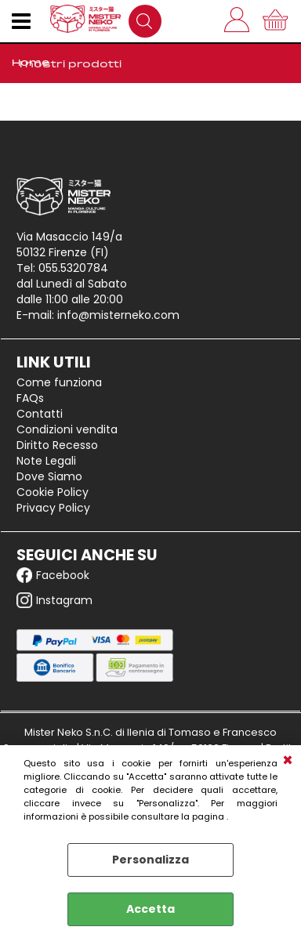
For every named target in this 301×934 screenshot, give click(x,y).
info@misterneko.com (118, 315)
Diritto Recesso (57, 445)
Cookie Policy (52, 492)
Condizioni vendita (67, 429)
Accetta (150, 909)
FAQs (30, 398)
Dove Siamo (49, 476)
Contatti (39, 414)
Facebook (52, 575)
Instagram (54, 600)
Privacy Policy (53, 508)
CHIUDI (287, 761)
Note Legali (46, 461)
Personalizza (150, 859)
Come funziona (59, 382)
